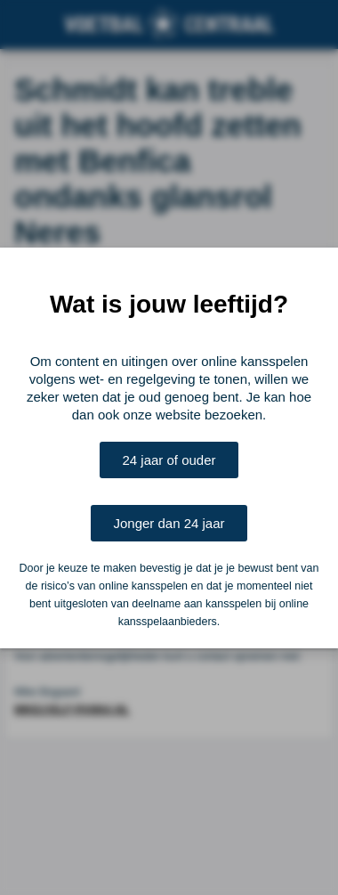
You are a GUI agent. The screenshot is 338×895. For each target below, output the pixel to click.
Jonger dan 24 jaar (168, 523)
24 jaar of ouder (168, 460)
